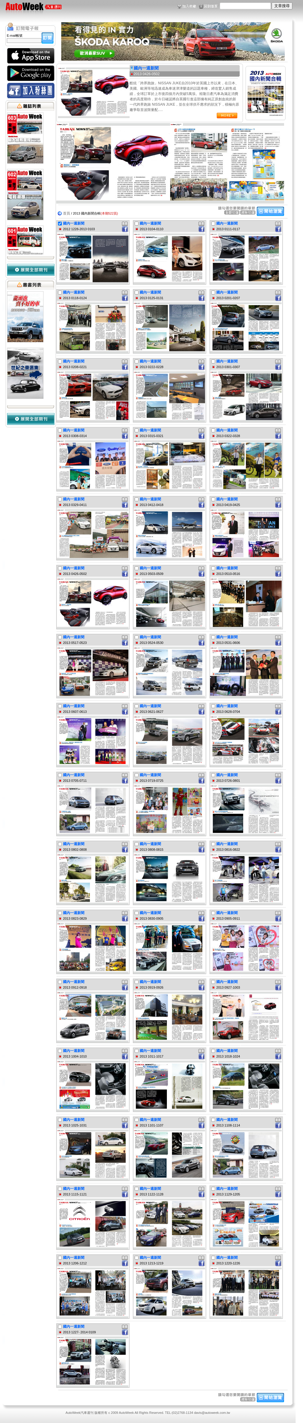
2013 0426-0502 (146, 74)
